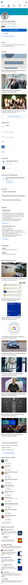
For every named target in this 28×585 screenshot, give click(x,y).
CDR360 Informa (6, 210)
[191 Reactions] (3, 554)
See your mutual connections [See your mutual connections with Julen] (11, 26)
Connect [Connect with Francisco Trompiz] (8, 495)
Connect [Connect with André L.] (8, 463)
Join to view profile (14, 30)
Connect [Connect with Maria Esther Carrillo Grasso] (8, 483)
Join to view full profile (8, 453)
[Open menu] (26, 16)
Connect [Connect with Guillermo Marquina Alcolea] (8, 507)
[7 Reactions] (2, 562)
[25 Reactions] (3, 534)
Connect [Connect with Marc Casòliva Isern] (8, 489)
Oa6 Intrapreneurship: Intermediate (15, 177)
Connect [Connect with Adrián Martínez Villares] (8, 519)
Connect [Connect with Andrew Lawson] (8, 501)
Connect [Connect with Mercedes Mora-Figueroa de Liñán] (8, 477)
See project (5, 223)
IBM (7, 179)
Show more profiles (6, 522)
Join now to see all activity (14, 116)
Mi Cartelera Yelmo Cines (8, 226)
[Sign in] (26, 2)
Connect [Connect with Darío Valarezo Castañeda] (8, 513)
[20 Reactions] (2, 569)
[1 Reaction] (2, 583)
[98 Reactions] (3, 576)
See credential (10, 182)
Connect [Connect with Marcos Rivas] (8, 469)
